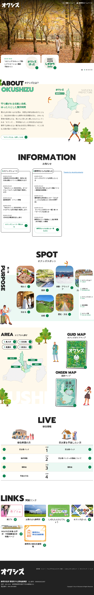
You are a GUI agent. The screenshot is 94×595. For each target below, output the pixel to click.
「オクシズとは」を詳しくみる (13, 137)
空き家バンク (24, 449)
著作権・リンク (40, 569)
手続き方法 (24, 476)
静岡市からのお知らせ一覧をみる (45, 230)
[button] (69, 3)
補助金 (24, 467)
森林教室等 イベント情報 (12, 200)
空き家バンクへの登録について (69, 458)
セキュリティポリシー (71, 569)
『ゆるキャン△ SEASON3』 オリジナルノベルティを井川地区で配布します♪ (15, 190)
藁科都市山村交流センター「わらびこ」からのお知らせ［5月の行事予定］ (46, 200)
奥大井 (8, 342)
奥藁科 (8, 347)
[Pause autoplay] (82, 70)
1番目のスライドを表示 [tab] (84, 69)
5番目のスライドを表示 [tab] (91, 69)
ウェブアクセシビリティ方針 (55, 569)
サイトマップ (83, 569)
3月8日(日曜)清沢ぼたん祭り (12, 217)
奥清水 (24, 347)
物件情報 (24, 458)
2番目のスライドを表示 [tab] (86, 69)
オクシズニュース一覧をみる (14, 226)
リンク (91, 569)
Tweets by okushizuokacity (73, 172)
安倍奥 (24, 342)
